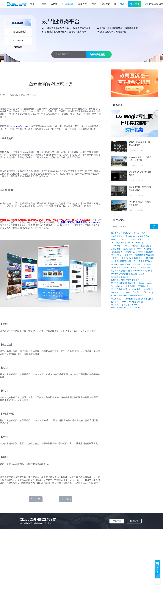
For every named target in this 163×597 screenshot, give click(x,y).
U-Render (123, 295)
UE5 (148, 239)
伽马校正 (114, 292)
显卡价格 (129, 299)
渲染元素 (147, 292)
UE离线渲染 (145, 268)
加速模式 (150, 255)
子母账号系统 (144, 261)
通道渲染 (136, 292)
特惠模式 (138, 258)
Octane (149, 283)
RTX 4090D (149, 258)
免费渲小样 (126, 258)
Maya (136, 233)
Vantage (126, 246)
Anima (140, 252)
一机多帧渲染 (116, 299)
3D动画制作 (148, 289)
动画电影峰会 (116, 252)
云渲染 (43, 4)
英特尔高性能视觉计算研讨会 (123, 283)
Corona (130, 242)
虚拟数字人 (130, 252)
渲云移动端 (130, 236)
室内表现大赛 (116, 236)
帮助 (94, 4)
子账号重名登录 (136, 296)
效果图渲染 (81, 222)
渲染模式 (114, 305)
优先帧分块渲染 (137, 274)
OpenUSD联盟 (117, 286)
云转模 (54, 4)
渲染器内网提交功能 (119, 289)
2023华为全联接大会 (119, 274)
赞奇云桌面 (130, 286)
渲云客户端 (143, 286)
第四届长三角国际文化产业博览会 (125, 280)
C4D (143, 233)
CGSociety (147, 264)
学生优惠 (128, 255)
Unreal (138, 249)
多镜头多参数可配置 (144, 299)
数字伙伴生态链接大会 (120, 271)
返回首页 (18, 47)
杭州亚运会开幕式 (118, 277)
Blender (135, 305)
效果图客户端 (143, 236)
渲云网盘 (145, 246)
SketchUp (139, 242)
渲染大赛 (82, 4)
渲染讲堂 (105, 4)
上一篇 (35, 499)
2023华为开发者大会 (141, 271)
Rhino (124, 302)
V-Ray (113, 239)
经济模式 (139, 255)
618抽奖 (149, 252)
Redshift (136, 264)
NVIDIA (138, 308)
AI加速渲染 (115, 268)
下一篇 (66, 499)
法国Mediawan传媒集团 (120, 264)
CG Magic (94, 222)
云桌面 (133, 268)
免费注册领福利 (97, 54)
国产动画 (120, 243)
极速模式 (114, 258)
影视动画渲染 (67, 222)
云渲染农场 (115, 249)
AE (112, 242)
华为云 (135, 246)
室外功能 (114, 302)
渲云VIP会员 (116, 255)
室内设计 (125, 305)
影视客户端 (115, 233)
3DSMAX (127, 233)
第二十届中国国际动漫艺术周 (123, 261)
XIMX (141, 283)
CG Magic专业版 (137, 240)
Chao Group (115, 246)
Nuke (125, 267)
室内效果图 (136, 289)
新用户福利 (128, 249)
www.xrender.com (19, 126)
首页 (32, 4)
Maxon (113, 295)
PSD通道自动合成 (136, 302)
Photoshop (126, 292)
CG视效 (147, 249)
